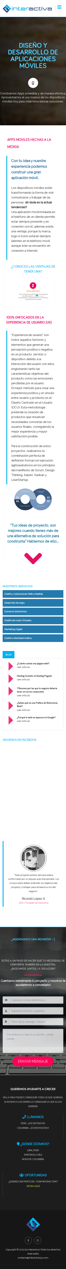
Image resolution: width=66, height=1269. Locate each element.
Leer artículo (23, 667)
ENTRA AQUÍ (33, 1186)
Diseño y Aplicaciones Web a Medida (23, 594)
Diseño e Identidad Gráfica (18, 638)
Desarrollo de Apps (14, 602)
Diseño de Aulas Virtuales (17, 620)
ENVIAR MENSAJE (33, 1061)
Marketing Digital (13, 629)
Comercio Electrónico (15, 611)
